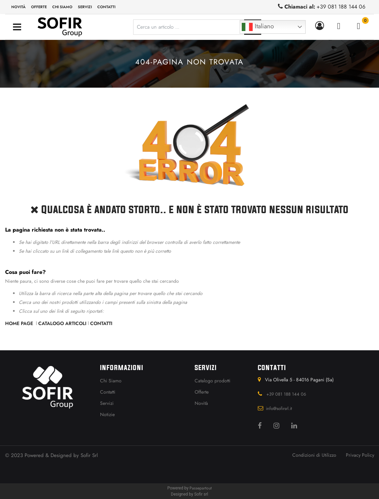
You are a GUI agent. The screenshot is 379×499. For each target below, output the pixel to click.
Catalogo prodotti (212, 380)
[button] (320, 26)
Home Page (19, 323)
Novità (18, 7)
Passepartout (201, 488)
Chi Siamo (111, 380)
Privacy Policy (360, 455)
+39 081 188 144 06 (341, 7)
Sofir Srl (89, 455)
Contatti (106, 7)
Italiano (258, 26)
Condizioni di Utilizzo (314, 455)
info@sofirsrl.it (279, 408)
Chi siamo (62, 7)
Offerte (39, 7)
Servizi (85, 7)
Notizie (107, 414)
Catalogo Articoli (62, 323)
